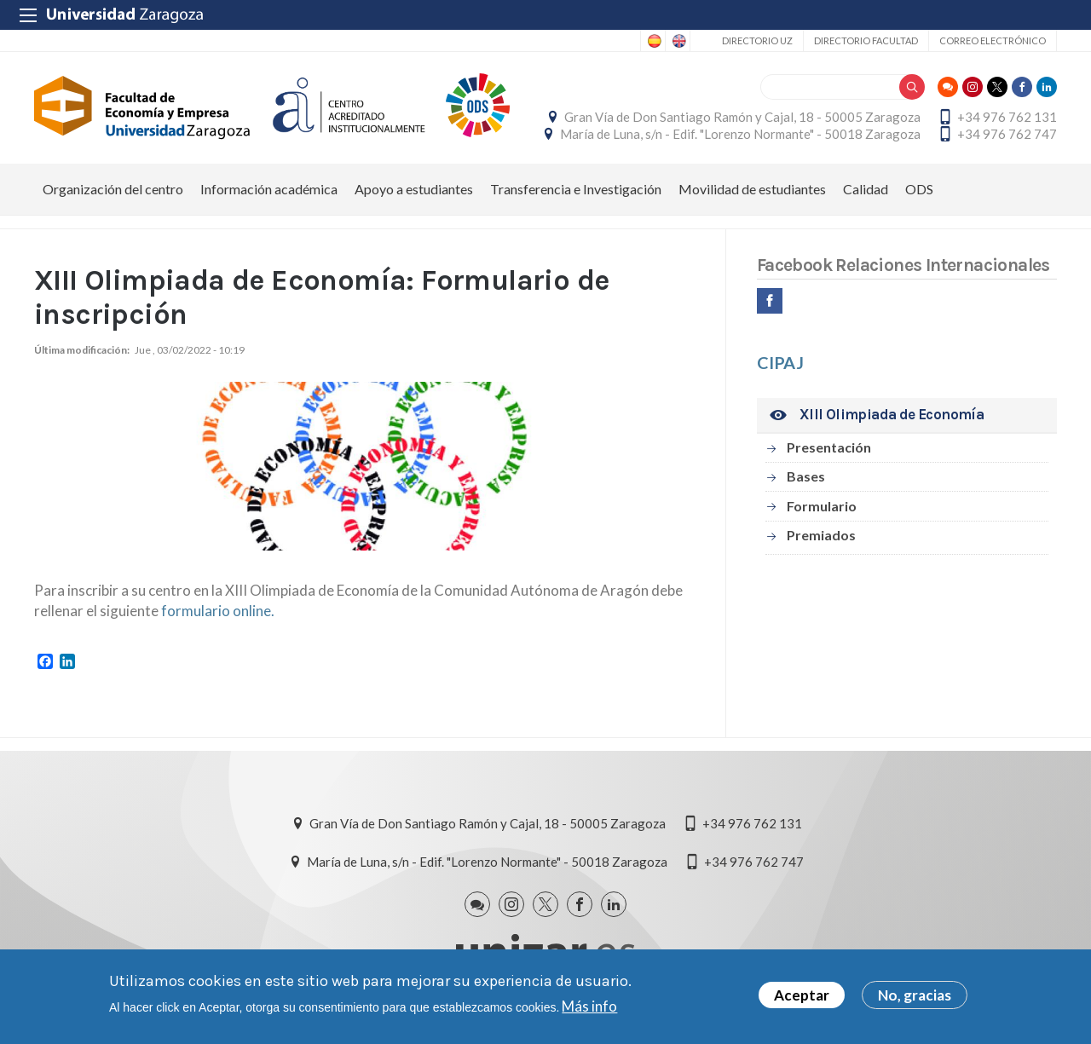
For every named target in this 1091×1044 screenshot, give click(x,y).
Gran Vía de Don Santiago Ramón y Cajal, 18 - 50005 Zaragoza (742, 116)
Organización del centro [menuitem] (113, 189)
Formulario (822, 506)
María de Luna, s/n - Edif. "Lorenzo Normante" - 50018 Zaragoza (740, 133)
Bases (806, 476)
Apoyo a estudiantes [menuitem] (414, 189)
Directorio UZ (757, 40)
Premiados (821, 535)
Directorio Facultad (866, 40)
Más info (589, 1008)
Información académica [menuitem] (269, 189)
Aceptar (801, 998)
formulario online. (217, 611)
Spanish (653, 41)
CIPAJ (780, 362)
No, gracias (914, 998)
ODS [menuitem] (919, 189)
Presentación (829, 447)
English (678, 41)
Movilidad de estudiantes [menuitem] (752, 189)
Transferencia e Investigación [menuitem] (575, 189)
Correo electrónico (992, 40)
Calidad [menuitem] (865, 189)
